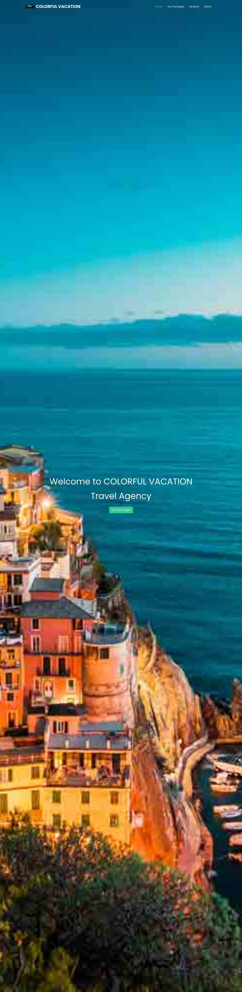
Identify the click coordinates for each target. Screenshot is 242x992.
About (208, 6)
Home (159, 6)
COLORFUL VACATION (58, 6)
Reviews (194, 6)
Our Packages (176, 6)
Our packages (121, 510)
